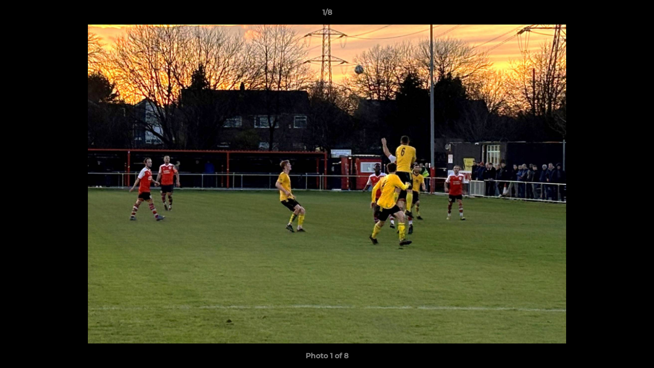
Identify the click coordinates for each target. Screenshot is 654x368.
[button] (635, 14)
